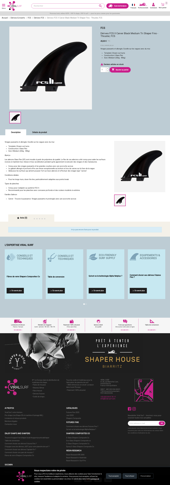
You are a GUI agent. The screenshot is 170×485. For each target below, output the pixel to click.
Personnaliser (146, 476)
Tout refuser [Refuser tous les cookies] (129, 476)
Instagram (134, 409)
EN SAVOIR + (18, 330)
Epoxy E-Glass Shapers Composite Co (80, 446)
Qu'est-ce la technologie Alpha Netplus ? (81, 429)
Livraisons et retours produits (15, 418)
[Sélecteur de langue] (133, 6)
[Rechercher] (68, 5)
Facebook (129, 409)
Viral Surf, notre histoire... (14, 412)
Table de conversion (12, 441)
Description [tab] (16, 132)
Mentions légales (11, 421)
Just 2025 (70, 415)
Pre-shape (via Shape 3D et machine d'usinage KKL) (24, 415)
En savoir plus (15, 290)
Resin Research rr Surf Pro (76, 461)
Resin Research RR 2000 (75, 455)
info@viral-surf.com (107, 399)
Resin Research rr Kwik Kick (76, 458)
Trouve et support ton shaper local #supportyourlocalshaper (27, 438)
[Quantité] (103, 69)
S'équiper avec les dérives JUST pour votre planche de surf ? (27, 446)
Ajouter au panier (120, 69)
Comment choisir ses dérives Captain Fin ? (20, 449)
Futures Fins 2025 (72, 412)
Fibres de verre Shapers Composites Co (19, 455)
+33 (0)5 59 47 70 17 (108, 397)
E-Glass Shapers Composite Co (77, 438)
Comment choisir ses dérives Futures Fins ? (82, 426)
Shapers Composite (73, 418)
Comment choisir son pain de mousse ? (19, 452)
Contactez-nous (11, 424)
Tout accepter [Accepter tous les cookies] (113, 476)
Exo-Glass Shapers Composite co (78, 441)
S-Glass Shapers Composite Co (77, 444)
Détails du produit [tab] (39, 132)
